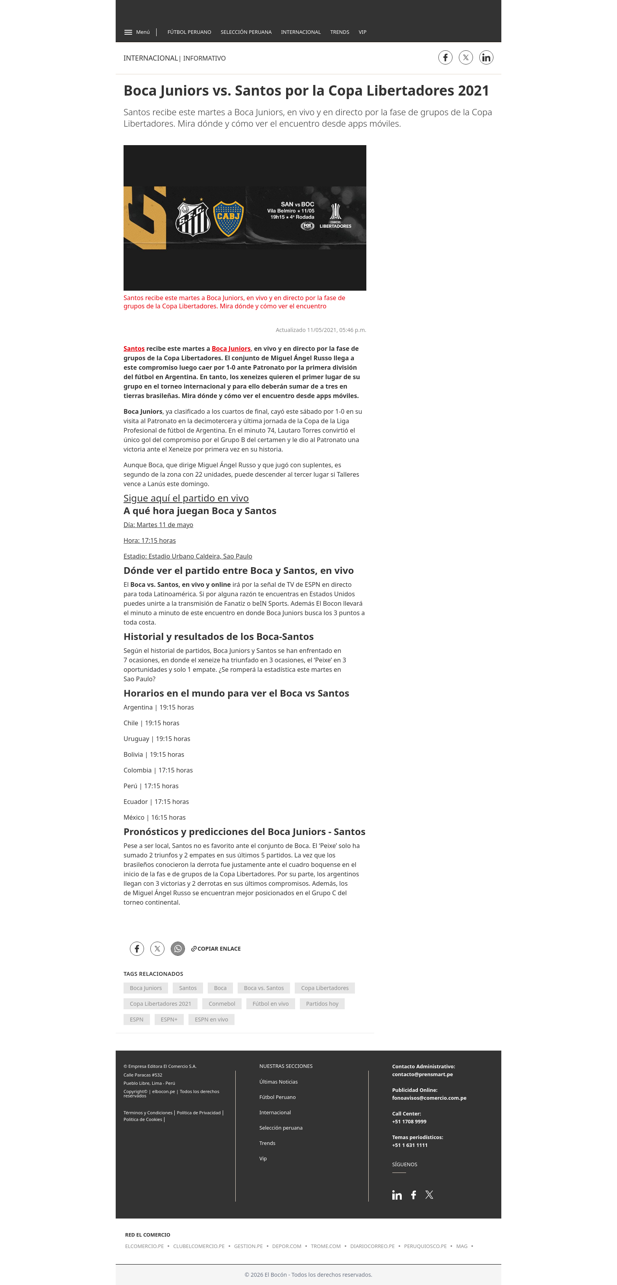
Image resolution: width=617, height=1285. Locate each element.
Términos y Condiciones (148, 1112)
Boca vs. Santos (264, 988)
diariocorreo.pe (372, 1246)
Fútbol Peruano (189, 31)
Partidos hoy (322, 1003)
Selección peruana (281, 1127)
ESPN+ (169, 1019)
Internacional (301, 31)
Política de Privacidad (198, 1112)
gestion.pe (248, 1246)
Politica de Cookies (143, 1119)
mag (461, 1246)
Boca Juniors (146, 988)
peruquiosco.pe (425, 1246)
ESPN (137, 1019)
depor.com (286, 1246)
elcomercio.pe (144, 1246)
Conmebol (222, 1003)
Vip (363, 31)
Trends (339, 31)
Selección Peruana (246, 31)
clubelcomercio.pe (199, 1246)
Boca (220, 988)
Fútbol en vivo (271, 1003)
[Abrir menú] (136, 32)
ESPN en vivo (211, 1019)
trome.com (326, 1246)
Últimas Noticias (278, 1081)
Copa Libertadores (325, 988)
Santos (187, 988)
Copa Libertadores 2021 (160, 1003)
